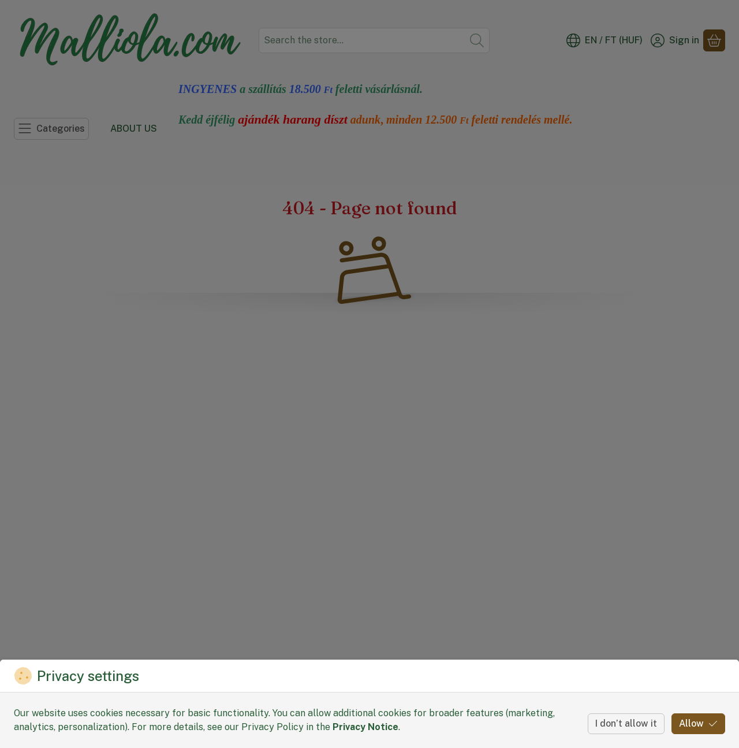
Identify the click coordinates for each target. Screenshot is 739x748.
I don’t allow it (626, 723)
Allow (698, 723)
